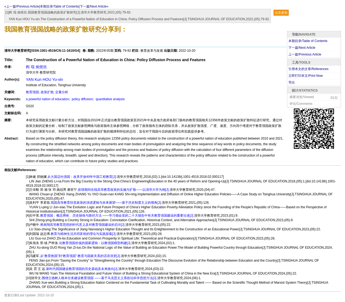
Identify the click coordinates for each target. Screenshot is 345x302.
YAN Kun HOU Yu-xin (44, 79)
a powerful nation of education (47, 99)
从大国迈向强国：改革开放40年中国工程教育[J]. (82, 177)
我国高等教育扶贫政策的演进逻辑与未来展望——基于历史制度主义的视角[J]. (106, 202)
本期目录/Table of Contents (59, 6)
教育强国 (32, 92)
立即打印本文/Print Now (305, 76)
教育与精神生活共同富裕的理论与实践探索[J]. (83, 234)
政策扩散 (47, 92)
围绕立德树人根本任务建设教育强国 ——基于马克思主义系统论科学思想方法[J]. (99, 278)
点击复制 (281, 13)
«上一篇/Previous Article (21, 6)
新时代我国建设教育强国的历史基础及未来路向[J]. (82, 269)
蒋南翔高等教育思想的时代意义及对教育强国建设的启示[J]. (82, 225)
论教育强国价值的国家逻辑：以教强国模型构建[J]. (95, 243)
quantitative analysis (110, 99)
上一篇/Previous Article (304, 54)
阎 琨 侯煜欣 (36, 67)
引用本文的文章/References (308, 69)
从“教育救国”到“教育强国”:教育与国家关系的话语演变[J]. (80, 256)
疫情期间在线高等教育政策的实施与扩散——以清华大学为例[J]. (124, 190)
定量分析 (61, 92)
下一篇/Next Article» (94, 6)
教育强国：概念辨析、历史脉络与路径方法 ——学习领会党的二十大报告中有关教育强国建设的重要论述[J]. (117, 215)
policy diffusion (82, 99)
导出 (291, 82)
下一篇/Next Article (301, 48)
